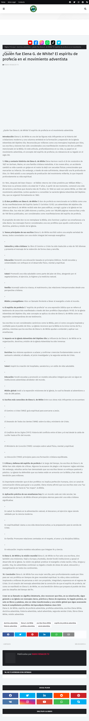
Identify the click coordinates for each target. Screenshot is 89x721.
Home (3, 2)
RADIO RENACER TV (12, 65)
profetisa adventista (28, 626)
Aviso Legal (12, 2)
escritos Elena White (44, 623)
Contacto (21, 2)
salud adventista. (44, 626)
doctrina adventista (24, 47)
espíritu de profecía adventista (65, 623)
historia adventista (10, 626)
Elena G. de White (27, 623)
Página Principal (10, 47)
